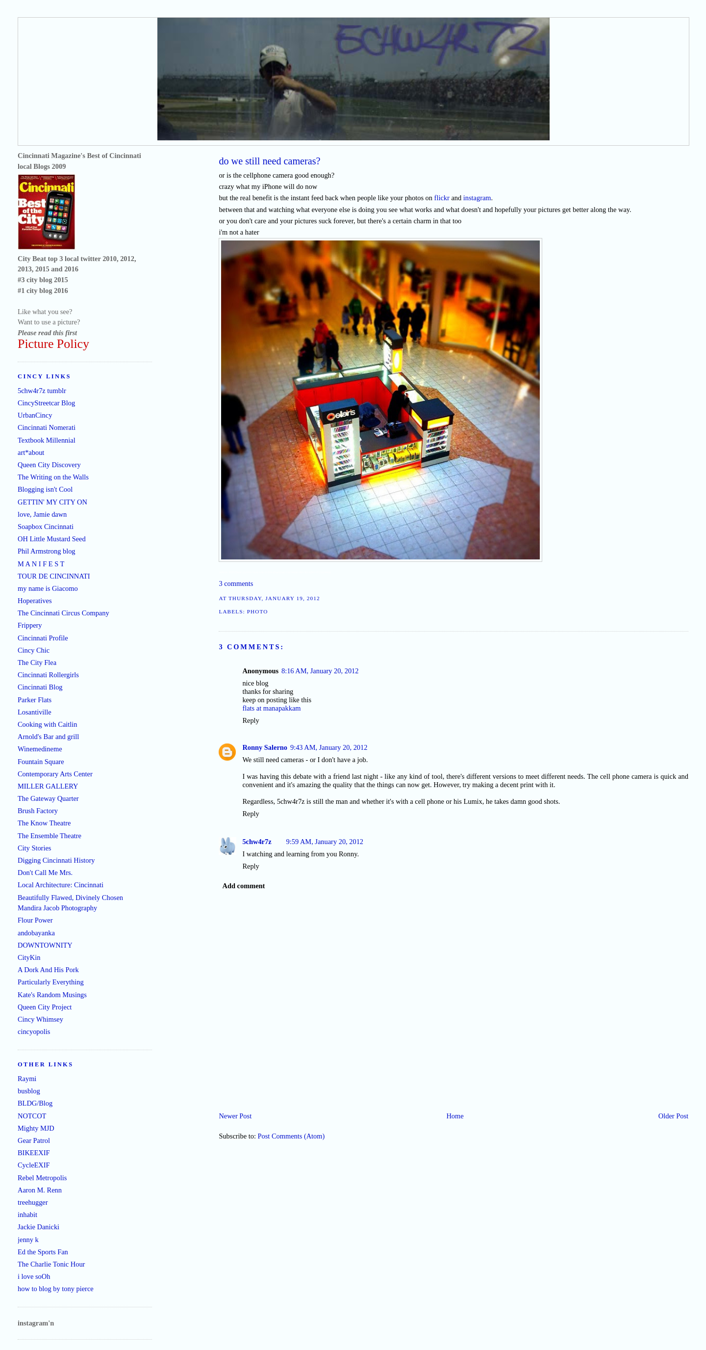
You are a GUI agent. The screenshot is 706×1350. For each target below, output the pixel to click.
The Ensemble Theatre (49, 836)
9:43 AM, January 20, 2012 (329, 747)
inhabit (27, 1214)
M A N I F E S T (41, 564)
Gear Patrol (34, 1140)
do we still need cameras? (269, 161)
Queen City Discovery (49, 465)
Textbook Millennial (47, 440)
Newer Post (235, 1116)
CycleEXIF (34, 1165)
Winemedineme (40, 749)
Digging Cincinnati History (56, 860)
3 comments (236, 583)
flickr (442, 198)
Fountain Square (41, 762)
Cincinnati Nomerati (47, 427)
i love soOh (34, 1276)
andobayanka (36, 933)
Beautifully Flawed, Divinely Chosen (70, 897)
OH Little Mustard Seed (52, 539)
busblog (29, 1091)
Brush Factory (38, 811)
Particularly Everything (51, 982)
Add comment (244, 886)
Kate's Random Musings (52, 995)
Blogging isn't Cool (45, 489)
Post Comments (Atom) (291, 1136)
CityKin (29, 957)
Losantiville (34, 712)
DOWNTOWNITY (45, 945)
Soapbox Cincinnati (46, 526)
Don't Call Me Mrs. (45, 872)
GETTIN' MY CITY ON (52, 502)
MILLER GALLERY (48, 786)
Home (454, 1116)
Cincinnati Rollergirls (48, 675)
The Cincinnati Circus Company (63, 613)
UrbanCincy (35, 415)
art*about (31, 452)
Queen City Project (45, 1007)
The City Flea (37, 662)
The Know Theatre (44, 823)
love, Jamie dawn (42, 514)
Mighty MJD (36, 1128)
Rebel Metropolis (42, 1178)
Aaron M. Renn (40, 1190)
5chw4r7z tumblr (42, 391)
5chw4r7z (256, 842)
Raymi (27, 1079)
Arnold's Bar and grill (48, 737)
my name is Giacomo (48, 588)
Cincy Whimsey (40, 1019)
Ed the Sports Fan (43, 1252)
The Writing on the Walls (53, 477)
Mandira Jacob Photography (57, 908)
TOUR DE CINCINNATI (54, 576)
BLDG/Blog (35, 1103)
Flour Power (35, 920)
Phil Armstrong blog (47, 551)
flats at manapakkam (271, 708)
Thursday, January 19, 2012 (274, 598)
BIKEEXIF (34, 1153)
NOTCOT (32, 1116)
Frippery (30, 625)
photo (257, 611)
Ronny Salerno (264, 747)
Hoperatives (35, 601)
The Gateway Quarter (48, 798)
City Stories (34, 848)
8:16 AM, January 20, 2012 (320, 671)
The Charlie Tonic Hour (51, 1264)
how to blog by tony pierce (56, 1289)
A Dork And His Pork (48, 970)
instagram (477, 198)
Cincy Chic (34, 650)
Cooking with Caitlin (47, 724)
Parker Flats (34, 700)
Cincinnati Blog (40, 687)
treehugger (33, 1202)
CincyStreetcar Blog (46, 403)
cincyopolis (34, 1031)
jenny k (28, 1240)
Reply (250, 720)
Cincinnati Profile (43, 638)
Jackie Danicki (38, 1227)
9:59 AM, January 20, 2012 (325, 842)
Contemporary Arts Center (55, 774)
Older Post (673, 1116)
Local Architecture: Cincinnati (60, 885)
